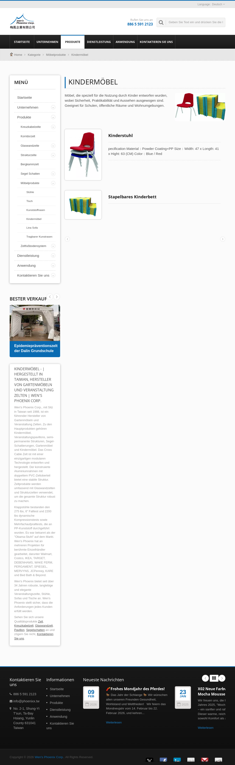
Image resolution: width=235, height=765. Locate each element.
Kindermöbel (34, 218)
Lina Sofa (32, 227)
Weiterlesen (114, 722)
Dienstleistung (99, 42)
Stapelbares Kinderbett (132, 196)
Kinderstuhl (120, 135)
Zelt (40, 621)
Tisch (29, 200)
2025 (182, 704)
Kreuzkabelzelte (31, 127)
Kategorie (34, 54)
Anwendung (125, 42)
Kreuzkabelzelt (24, 625)
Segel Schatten (30, 173)
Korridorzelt (28, 136)
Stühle (30, 192)
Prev (56, 296)
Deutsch (217, 4)
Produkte (72, 42)
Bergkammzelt (30, 164)
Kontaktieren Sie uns (156, 42)
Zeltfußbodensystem (33, 246)
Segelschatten (35, 630)
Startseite (22, 42)
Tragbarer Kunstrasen (39, 236)
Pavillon (19, 630)
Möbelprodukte (56, 54)
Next (49, 296)
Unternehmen (47, 42)
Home (18, 54)
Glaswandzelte (30, 145)
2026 (91, 704)
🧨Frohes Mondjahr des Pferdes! (135, 688)
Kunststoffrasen (35, 209)
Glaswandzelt (44, 625)
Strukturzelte (28, 155)
